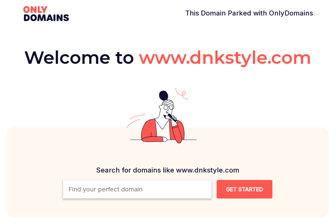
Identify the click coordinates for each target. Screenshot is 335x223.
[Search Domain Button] (244, 189)
